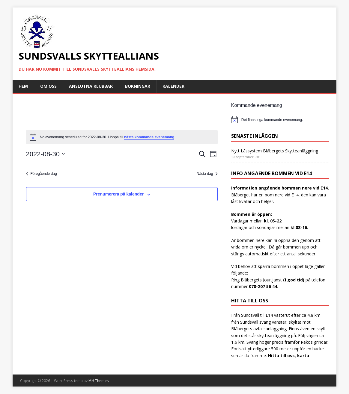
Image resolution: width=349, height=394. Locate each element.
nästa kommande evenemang (149, 137)
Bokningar (137, 86)
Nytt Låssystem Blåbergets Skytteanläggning (274, 151)
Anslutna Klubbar (91, 86)
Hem (23, 86)
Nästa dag (207, 174)
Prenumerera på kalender (118, 194)
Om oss (48, 86)
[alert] (280, 119)
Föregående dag (41, 174)
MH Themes (98, 380)
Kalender (173, 86)
